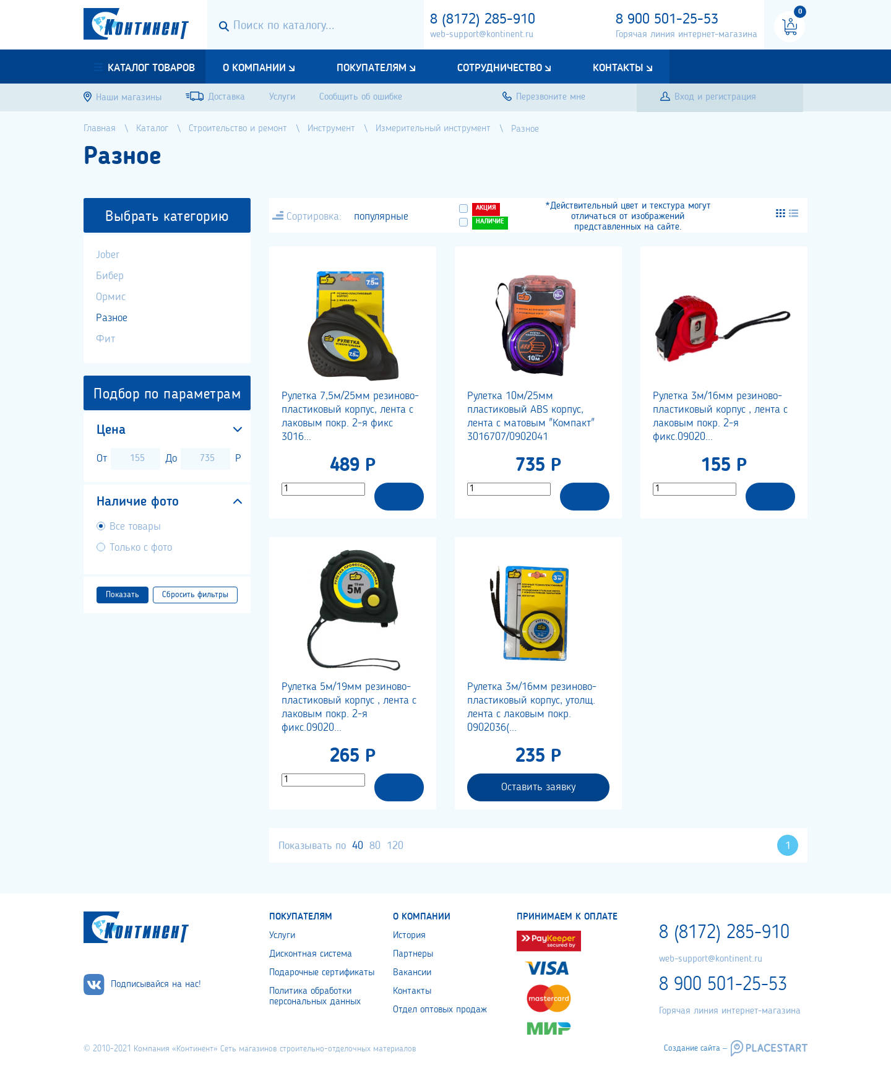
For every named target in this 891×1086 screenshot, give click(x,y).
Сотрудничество (499, 68)
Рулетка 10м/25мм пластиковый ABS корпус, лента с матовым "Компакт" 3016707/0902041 (531, 416)
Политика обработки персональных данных (315, 996)
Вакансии (412, 973)
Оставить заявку (538, 787)
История (409, 936)
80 (375, 845)
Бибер (110, 276)
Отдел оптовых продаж (440, 1010)
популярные (381, 216)
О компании (254, 68)
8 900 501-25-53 (667, 19)
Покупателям (372, 68)
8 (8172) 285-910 (482, 19)
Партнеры (413, 954)
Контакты (618, 68)
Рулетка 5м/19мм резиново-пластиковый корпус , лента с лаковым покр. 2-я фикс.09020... (349, 707)
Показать (122, 594)
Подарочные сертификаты (321, 973)
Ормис (111, 297)
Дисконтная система (310, 954)
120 (395, 845)
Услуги (282, 936)
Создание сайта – (695, 1048)
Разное (111, 318)
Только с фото (141, 547)
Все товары (135, 526)
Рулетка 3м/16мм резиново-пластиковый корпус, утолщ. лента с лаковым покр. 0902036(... (531, 707)
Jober (107, 255)
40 (357, 845)
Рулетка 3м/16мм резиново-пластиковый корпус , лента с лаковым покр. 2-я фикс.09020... (720, 416)
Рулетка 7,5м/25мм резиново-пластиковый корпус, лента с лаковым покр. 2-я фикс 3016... (350, 416)
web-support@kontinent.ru (481, 35)
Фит (105, 339)
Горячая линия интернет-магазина (686, 35)
